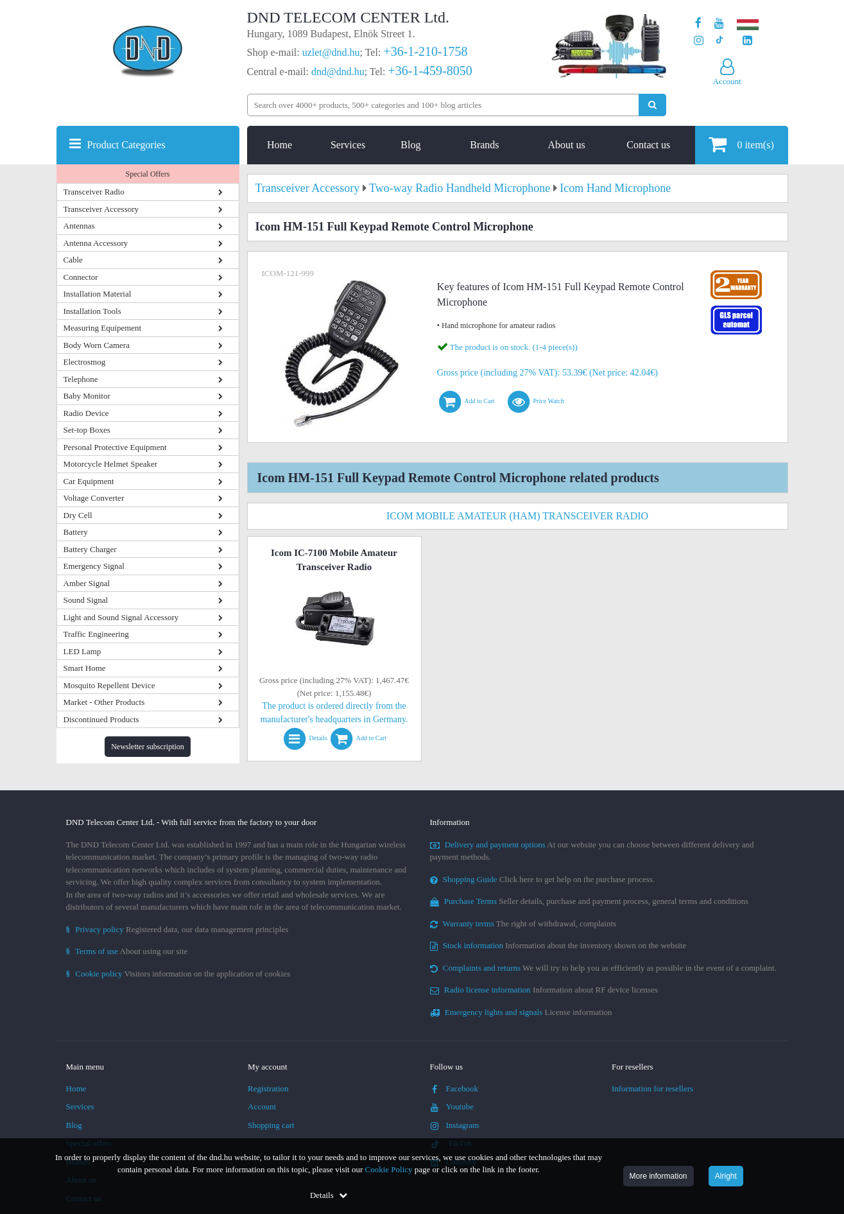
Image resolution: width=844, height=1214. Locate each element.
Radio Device (86, 413)
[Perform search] (652, 105)
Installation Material (98, 294)
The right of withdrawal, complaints (523, 923)
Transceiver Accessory (101, 209)
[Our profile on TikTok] (719, 41)
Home (279, 144)
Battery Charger (90, 549)
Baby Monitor (87, 396)
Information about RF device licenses (544, 989)
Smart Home (85, 668)
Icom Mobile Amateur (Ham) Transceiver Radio (517, 515)
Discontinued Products (101, 719)
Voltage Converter (94, 498)
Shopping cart (271, 1125)
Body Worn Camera (97, 345)
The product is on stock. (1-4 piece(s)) (514, 347)
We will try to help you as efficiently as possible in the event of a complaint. (603, 968)
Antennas (79, 225)
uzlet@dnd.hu (331, 52)
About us (566, 144)
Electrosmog (85, 362)
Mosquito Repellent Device (109, 685)
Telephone (81, 379)
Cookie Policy (389, 1169)
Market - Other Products (104, 702)
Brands (484, 144)
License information (521, 1012)
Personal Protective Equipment (115, 447)
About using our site (127, 951)
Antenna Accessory (96, 243)
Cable (73, 259)
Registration (268, 1088)
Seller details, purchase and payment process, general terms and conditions (589, 901)
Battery (76, 532)
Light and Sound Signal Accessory (121, 617)
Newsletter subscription (147, 746)
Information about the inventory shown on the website (558, 945)
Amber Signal (87, 583)
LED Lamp (82, 651)
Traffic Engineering (96, 634)
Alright (726, 1176)
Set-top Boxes (87, 430)
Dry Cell (78, 515)
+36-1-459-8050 (430, 71)
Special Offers (148, 173)
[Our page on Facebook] (698, 23)
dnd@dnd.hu (338, 71)
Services (348, 144)
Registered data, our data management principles (177, 929)
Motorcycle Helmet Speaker (111, 464)
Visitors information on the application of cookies (178, 973)
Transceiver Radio (94, 191)
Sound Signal (86, 600)
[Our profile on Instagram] (698, 41)
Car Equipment (89, 481)
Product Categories (126, 144)
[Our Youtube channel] (719, 23)
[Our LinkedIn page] (747, 41)
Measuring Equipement (103, 328)
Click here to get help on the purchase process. (542, 879)
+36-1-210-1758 (425, 51)
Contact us (648, 144)
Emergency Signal (94, 566)
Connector (81, 277)
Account (262, 1106)
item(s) (741, 144)
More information (658, 1176)
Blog (410, 144)
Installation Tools (92, 311)
